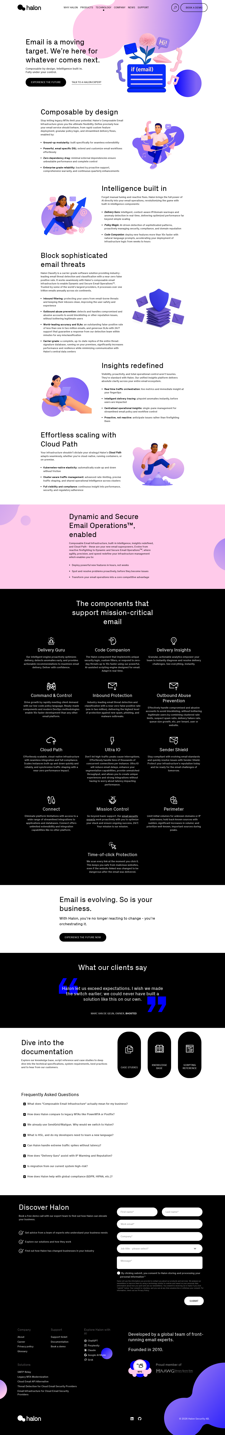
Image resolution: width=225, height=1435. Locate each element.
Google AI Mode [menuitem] (95, 1355)
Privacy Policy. (143, 1290)
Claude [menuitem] (90, 1350)
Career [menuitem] (21, 1341)
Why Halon (71, 7)
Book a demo (194, 7)
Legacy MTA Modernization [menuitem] (33, 1376)
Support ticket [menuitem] (59, 1336)
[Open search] (175, 8)
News (131, 7)
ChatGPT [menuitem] (91, 1340)
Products (86, 7)
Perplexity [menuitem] (91, 1345)
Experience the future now (83, 937)
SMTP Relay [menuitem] (24, 1371)
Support (143, 7)
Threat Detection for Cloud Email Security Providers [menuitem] (47, 1386)
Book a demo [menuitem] (58, 1346)
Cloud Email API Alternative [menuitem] (33, 1381)
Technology (103, 7)
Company (119, 7)
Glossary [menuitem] (22, 1351)
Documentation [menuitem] (59, 1341)
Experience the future (46, 82)
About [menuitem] (21, 1336)
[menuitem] (132, 1419)
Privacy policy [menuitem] (25, 1346)
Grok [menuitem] (88, 1359)
